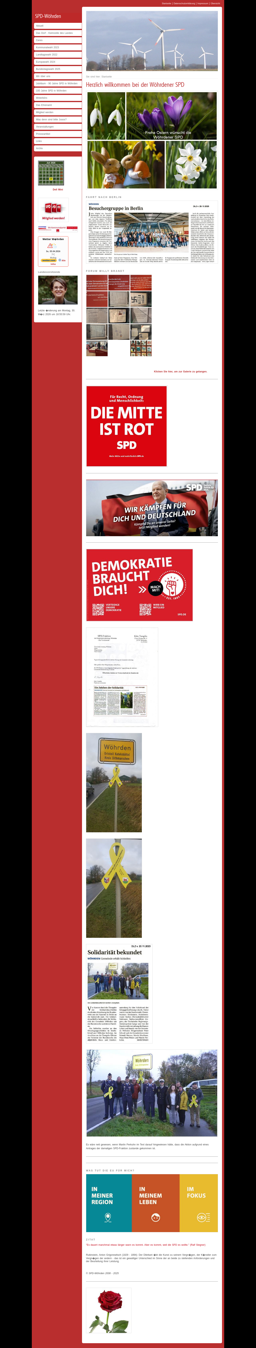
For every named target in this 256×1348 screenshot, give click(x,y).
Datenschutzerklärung (184, 3)
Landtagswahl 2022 (46, 54)
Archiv (39, 148)
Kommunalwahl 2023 (47, 47)
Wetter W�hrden (53, 239)
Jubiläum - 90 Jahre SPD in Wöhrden (57, 83)
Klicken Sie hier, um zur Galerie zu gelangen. (180, 371)
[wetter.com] (49, 261)
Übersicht (215, 3)
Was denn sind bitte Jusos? (51, 119)
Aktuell (39, 25)
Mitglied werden (44, 112)
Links (39, 141)
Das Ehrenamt (44, 105)
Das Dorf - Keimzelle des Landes (54, 33)
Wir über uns (43, 76)
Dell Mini (58, 189)
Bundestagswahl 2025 (48, 69)
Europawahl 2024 (45, 61)
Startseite (166, 3)
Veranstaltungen (45, 126)
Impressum (202, 3)
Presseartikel (43, 134)
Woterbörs (41, 98)
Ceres (39, 40)
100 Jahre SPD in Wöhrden (51, 90)
